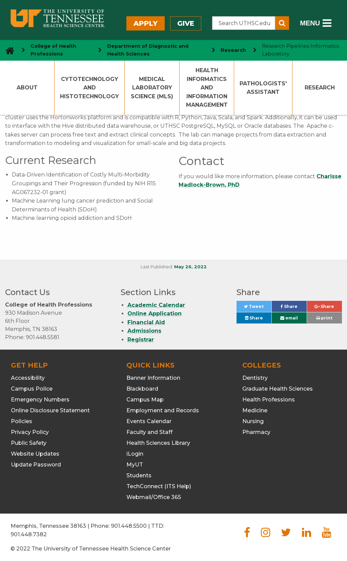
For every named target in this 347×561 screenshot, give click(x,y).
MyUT (134, 464)
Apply (146, 23)
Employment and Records (162, 410)
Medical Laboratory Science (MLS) (152, 88)
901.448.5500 (129, 526)
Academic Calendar (156, 305)
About (27, 87)
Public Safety (28, 443)
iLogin (134, 454)
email (289, 317)
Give (185, 23)
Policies (21, 421)
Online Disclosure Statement (50, 410)
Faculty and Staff (149, 432)
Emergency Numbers (40, 399)
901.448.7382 (29, 534)
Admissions (144, 331)
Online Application (154, 313)
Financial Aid (146, 322)
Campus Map (145, 399)
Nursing (253, 421)
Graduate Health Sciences (277, 389)
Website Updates (35, 454)
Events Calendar (148, 421)
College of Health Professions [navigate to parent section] (53, 50)
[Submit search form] (282, 23)
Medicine (254, 410)
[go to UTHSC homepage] (7, 50)
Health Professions (268, 399)
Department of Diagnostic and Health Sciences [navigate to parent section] (147, 50)
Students (138, 475)
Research (320, 87)
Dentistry (255, 378)
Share (294, 308)
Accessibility (28, 378)
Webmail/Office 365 (153, 497)
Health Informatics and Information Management (207, 87)
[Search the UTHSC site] (243, 23)
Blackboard (142, 389)
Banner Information (153, 378)
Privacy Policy (30, 432)
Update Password (36, 464)
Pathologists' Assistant (263, 88)
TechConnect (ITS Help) (158, 486)
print (324, 317)
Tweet (257, 308)
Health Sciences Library (158, 443)
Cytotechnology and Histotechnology (89, 88)
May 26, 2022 (190, 266)
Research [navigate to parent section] (233, 50)
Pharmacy (256, 432)
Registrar (140, 339)
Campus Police (32, 389)
